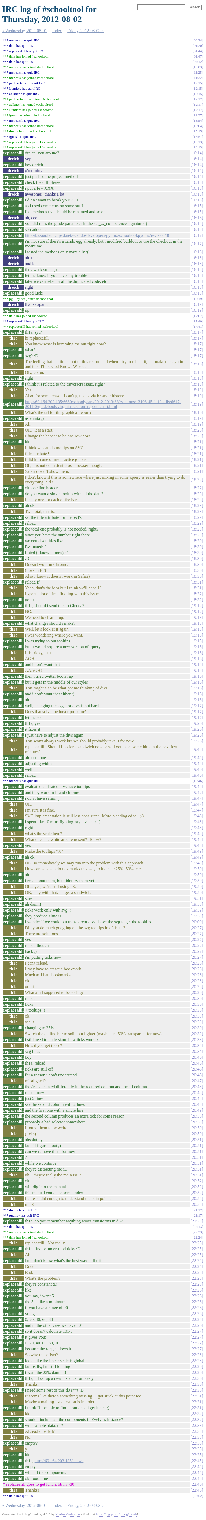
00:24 (198, 40)
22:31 (196, 1396)
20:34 (196, 1045)
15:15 (198, 131)
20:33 (196, 1039)
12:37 (198, 115)
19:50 (196, 869)
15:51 (198, 137)
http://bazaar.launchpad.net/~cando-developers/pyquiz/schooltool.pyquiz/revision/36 (97, 235)
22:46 (196, 1478)
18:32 (196, 594)
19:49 (196, 851)
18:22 (196, 479)
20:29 (196, 992)
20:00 (196, 922)
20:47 (196, 1081)
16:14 (196, 153)
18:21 (196, 442)
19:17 (196, 705)
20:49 (196, 1110)
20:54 (196, 1198)
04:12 (198, 62)
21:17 (198, 1210)
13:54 (198, 121)
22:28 (196, 1355)
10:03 (198, 67)
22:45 (196, 1460)
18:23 (196, 494)
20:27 (196, 927)
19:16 (196, 647)
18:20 (196, 430)
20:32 (196, 1033)
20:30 (196, 998)
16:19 (198, 299)
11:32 (198, 78)
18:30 (196, 541)
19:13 (196, 617)
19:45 (196, 749)
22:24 (198, 1237)
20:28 (196, 963)
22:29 (196, 1366)
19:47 (196, 792)
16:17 (196, 235)
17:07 (198, 316)
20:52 (196, 1181)
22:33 (196, 1425)
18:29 (196, 517)
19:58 (196, 904)
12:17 (198, 99)
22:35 (196, 1449)
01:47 (198, 56)
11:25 (198, 72)
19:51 (196, 898)
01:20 (198, 46)
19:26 (196, 723)
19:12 (196, 605)
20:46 (196, 1057)
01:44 (198, 51)
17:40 (198, 321)
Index (57, 30)
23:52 (198, 1496)
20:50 (196, 1116)
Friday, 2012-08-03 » (85, 30)
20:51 (196, 1139)
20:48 (196, 1086)
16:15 (196, 170)
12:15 (198, 83)
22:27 (196, 1331)
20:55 (196, 1204)
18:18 (196, 364)
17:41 (198, 327)
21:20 (196, 1221)
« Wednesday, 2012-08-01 (24, 30)
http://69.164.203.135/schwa (59, 1460)
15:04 (198, 126)
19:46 (196, 763)
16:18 (196, 252)
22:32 (196, 1413)
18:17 (196, 332)
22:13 (198, 1227)
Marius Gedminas (68, 1514)
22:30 (196, 1378)
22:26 (196, 1290)
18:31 (196, 582)
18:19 (196, 384)
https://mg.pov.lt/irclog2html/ (116, 1514)
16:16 (196, 217)
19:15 (196, 629)
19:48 (196, 816)
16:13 (198, 142)
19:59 (196, 910)
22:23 (198, 1232)
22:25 (196, 1243)
